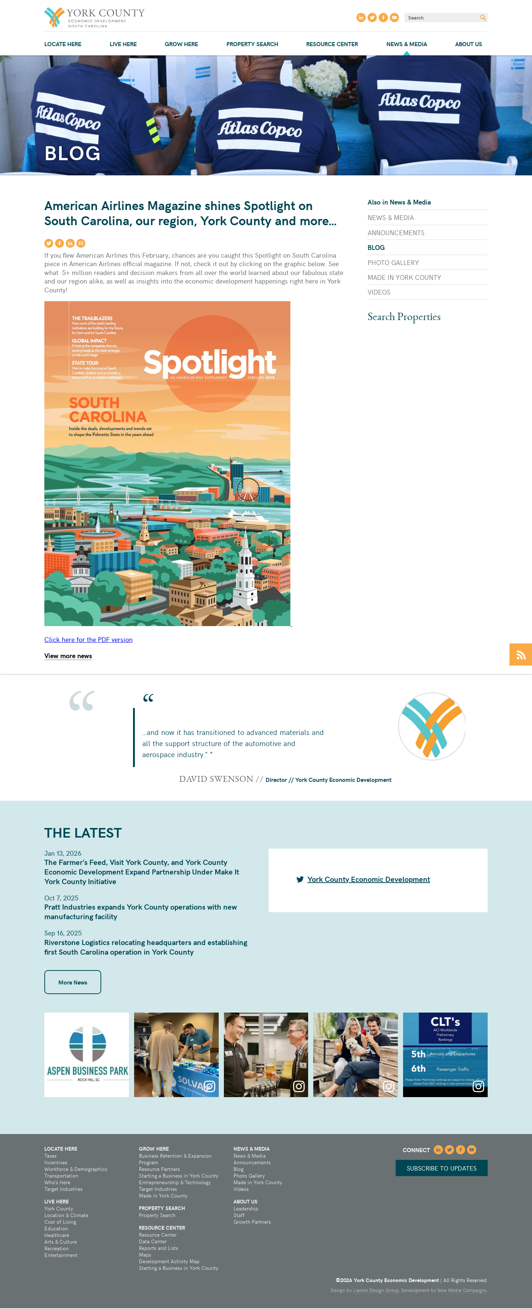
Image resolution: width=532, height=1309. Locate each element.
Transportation (61, 1176)
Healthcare (56, 1236)
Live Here (123, 44)
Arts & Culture (60, 1242)
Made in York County (404, 277)
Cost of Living (60, 1222)
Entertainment (61, 1256)
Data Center (153, 1242)
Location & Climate (66, 1216)
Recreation (56, 1249)
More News (72, 983)
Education (56, 1229)
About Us (468, 44)
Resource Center (332, 44)
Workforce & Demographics (75, 1170)
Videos (379, 291)
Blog (376, 247)
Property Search (252, 44)
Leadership (245, 1209)
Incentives (55, 1163)
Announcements (396, 232)
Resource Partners (159, 1170)
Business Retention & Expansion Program (175, 1160)
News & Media (406, 44)
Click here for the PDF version (88, 639)
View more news (68, 656)
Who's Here (57, 1183)
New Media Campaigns (462, 1291)
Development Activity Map (169, 1262)
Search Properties (404, 317)
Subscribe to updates (439, 1168)
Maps (145, 1255)
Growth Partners (252, 1222)
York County (58, 1209)
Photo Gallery (393, 262)
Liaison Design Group (376, 1291)
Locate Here (62, 44)
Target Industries (63, 1189)
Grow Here (181, 44)
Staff (239, 1216)
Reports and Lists (158, 1249)
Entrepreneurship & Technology (175, 1183)
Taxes (50, 1156)
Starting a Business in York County (178, 1176)
